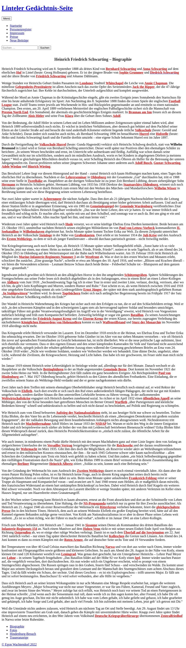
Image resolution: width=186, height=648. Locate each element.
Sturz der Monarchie (146, 322)
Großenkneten (84, 235)
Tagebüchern (71, 293)
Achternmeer (52, 199)
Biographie (17, 626)
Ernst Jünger (92, 289)
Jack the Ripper (143, 87)
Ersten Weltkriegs (19, 239)
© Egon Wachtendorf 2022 (19, 644)
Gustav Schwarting (167, 163)
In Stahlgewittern (15, 293)
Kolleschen (116, 536)
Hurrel (144, 134)
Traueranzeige (19, 637)
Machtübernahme (38, 423)
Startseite (16, 25)
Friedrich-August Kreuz (54, 318)
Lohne (11, 557)
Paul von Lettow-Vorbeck (137, 228)
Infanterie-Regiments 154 (19, 528)
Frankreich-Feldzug (143, 478)
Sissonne (91, 525)
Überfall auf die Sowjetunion (144, 532)
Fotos (13, 630)
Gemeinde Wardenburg (136, 206)
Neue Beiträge (19, 40)
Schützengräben (135, 275)
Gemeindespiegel (102, 206)
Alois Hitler (36, 116)
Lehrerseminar (76, 177)
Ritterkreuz (108, 507)
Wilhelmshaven (33, 231)
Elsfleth (26, 391)
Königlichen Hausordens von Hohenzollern (51, 322)
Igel (137, 557)
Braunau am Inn (140, 112)
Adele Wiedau (11, 166)
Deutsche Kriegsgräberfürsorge (117, 616)
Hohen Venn (91, 528)
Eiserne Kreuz (93, 318)
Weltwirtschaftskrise (16, 398)
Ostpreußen (22, 532)
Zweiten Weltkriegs (90, 470)
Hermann (8, 184)
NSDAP (100, 423)
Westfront (92, 257)
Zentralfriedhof (172, 616)
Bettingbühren (53, 369)
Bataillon (137, 315)
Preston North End (15, 112)
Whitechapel (114, 83)
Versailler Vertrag (59, 445)
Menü (6, 18)
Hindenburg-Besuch (23, 634)
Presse (14, 36)
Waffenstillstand (114, 322)
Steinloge (45, 235)
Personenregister (21, 29)
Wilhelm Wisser (165, 188)
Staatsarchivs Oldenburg (140, 184)
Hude (69, 224)
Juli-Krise (150, 235)
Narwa (110, 546)
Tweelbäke (35, 181)
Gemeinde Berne (115, 369)
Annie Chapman (155, 83)
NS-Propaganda (94, 503)
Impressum (17, 33)
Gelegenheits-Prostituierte (33, 87)
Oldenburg (98, 177)
